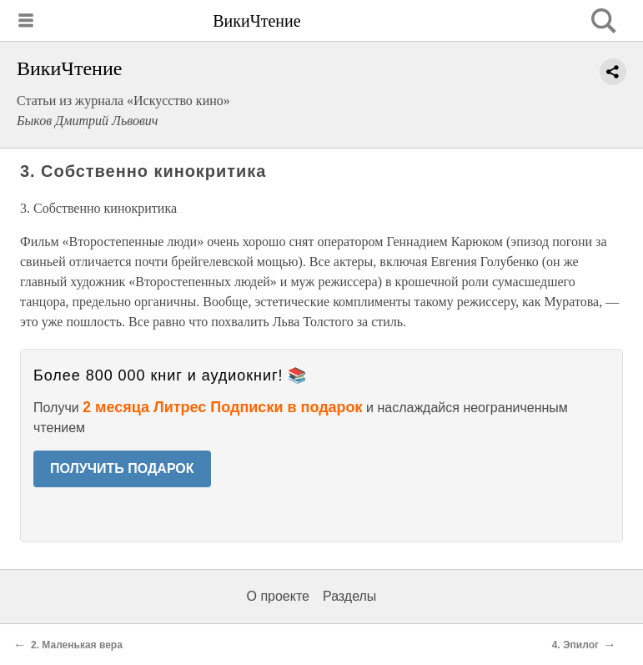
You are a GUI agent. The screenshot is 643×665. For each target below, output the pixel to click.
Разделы (349, 596)
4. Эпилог (575, 645)
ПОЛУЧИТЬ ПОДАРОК (122, 468)
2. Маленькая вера (77, 645)
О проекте (278, 596)
